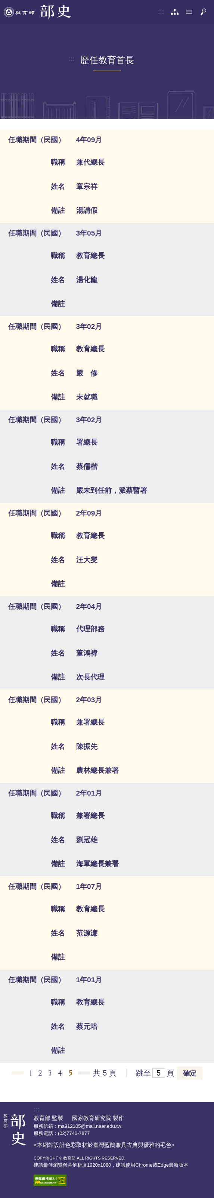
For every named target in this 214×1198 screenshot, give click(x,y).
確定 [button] (189, 1073)
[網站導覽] (175, 12)
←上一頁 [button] (18, 1072)
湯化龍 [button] (86, 280)
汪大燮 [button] (86, 560)
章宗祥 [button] (86, 186)
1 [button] (31, 1073)
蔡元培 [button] (86, 1026)
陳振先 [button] (86, 746)
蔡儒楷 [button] (86, 466)
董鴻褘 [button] (86, 653)
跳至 (143, 1073)
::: (161, 12)
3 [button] (50, 1073)
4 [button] (60, 1073)
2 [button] (40, 1073)
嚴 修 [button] (86, 373)
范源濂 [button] (86, 933)
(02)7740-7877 (74, 1133)
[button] (189, 12)
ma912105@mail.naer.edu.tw (89, 1126)
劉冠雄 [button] (86, 840)
